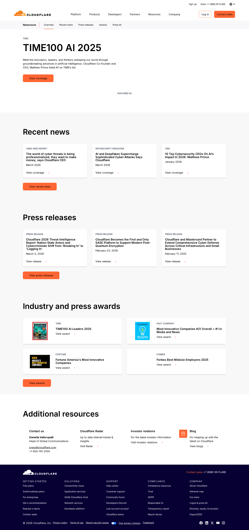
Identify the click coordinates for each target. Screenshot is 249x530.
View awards (37, 383)
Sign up (193, 4)
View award (66, 333)
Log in (205, 14)
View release (36, 261)
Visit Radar (89, 446)
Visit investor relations (147, 442)
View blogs (199, 446)
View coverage (38, 78)
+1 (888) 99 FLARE (214, 472)
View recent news (39, 186)
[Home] (33, 14)
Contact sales (224, 14)
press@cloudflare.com (42, 447)
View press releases (41, 275)
